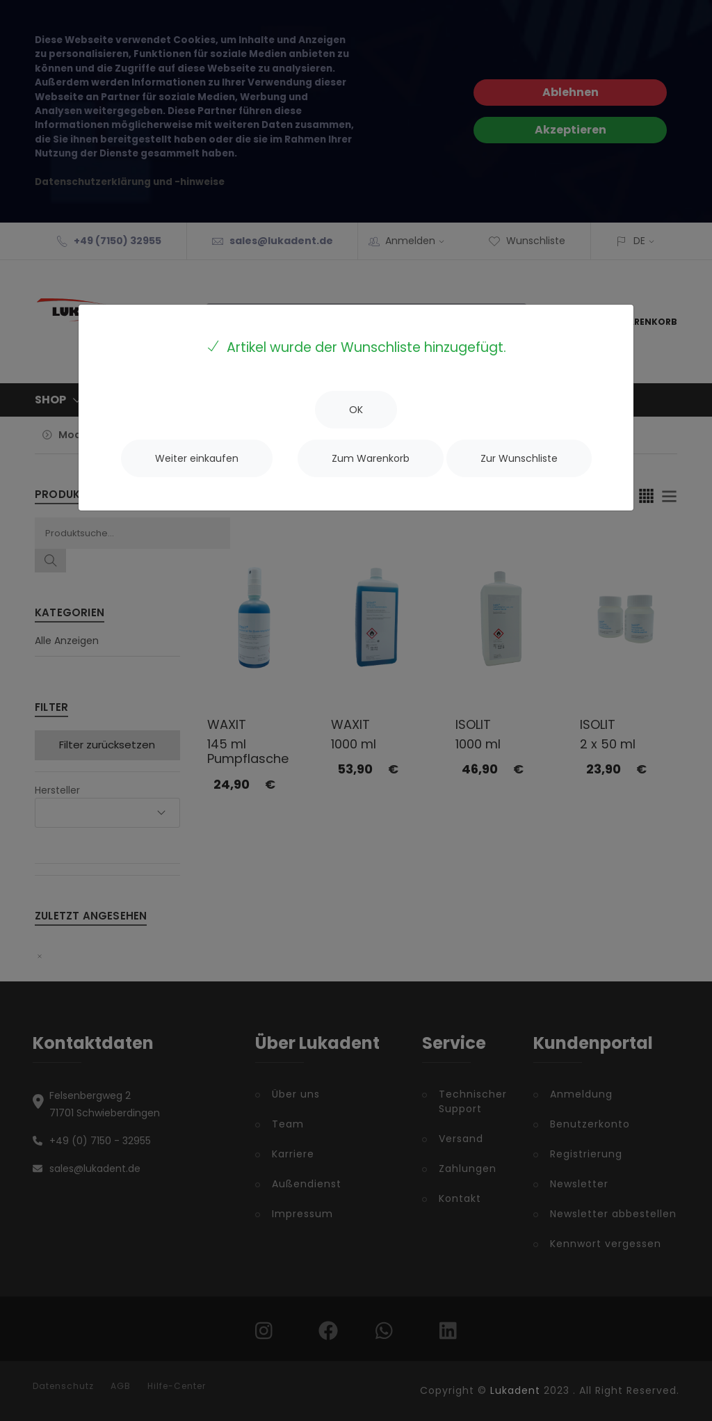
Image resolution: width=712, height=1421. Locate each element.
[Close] (356, 409)
